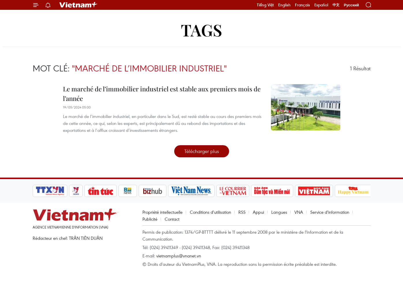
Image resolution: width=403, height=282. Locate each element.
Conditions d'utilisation (210, 212)
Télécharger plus (201, 151)
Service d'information (329, 212)
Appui (258, 212)
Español (321, 5)
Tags (201, 29)
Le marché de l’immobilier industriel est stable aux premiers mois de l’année (162, 93)
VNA (298, 212)
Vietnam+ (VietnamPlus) (78, 5)
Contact (172, 219)
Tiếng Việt (265, 5)
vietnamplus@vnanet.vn (178, 256)
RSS (242, 212)
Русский (351, 5)
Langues (279, 212)
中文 (336, 5)
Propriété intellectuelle (162, 212)
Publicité (149, 219)
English (284, 5)
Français (302, 5)
